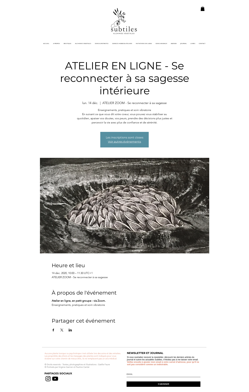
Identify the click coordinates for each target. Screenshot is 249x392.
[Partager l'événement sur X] (61, 330)
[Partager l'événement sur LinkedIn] (70, 330)
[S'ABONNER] (163, 384)
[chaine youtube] (55, 378)
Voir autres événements (124, 141)
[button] (203, 8)
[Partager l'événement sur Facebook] (53, 330)
